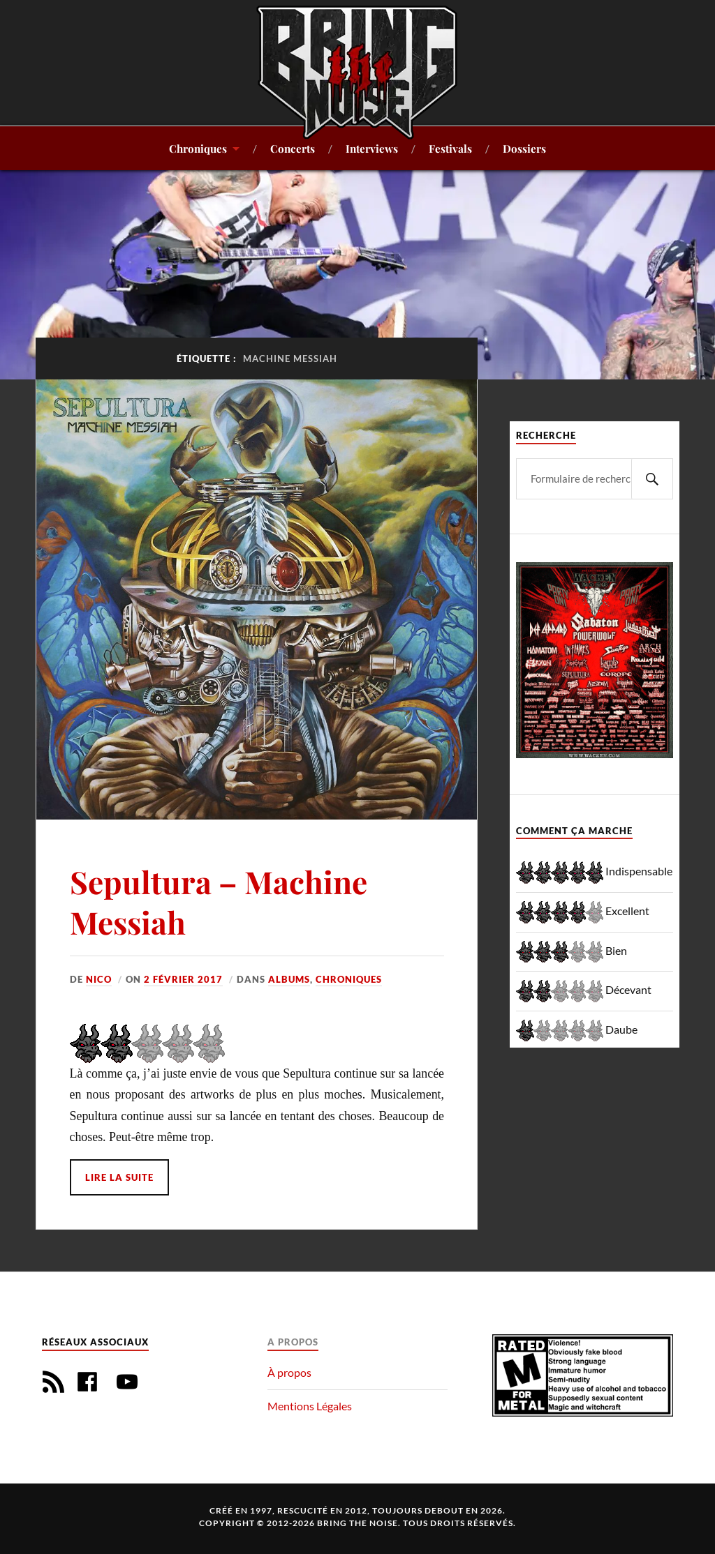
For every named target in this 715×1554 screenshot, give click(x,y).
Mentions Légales (309, 1405)
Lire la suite (119, 1177)
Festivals (450, 148)
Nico (99, 979)
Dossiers (524, 148)
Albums (289, 979)
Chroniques (198, 148)
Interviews (372, 148)
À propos (289, 1372)
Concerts (292, 148)
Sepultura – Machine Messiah (218, 901)
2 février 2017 (183, 979)
